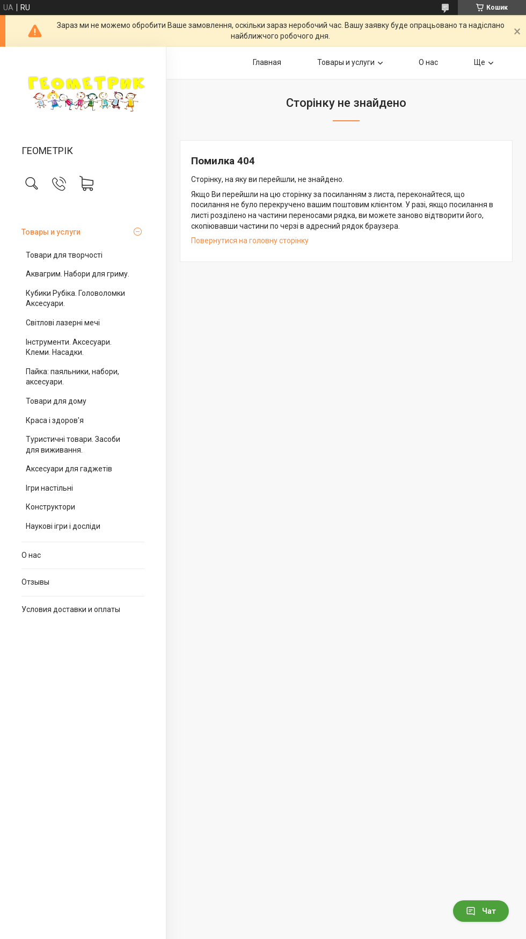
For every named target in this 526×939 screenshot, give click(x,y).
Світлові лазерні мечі (63, 322)
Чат (481, 911)
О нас (31, 555)
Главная (267, 62)
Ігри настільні (49, 488)
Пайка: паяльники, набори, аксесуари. (72, 377)
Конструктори (50, 507)
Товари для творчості (64, 255)
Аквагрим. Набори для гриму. (77, 274)
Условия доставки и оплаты (70, 609)
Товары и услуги (51, 232)
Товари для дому (56, 401)
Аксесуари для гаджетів (69, 468)
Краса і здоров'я (55, 420)
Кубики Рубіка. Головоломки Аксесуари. (75, 298)
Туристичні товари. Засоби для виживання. (73, 444)
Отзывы (35, 582)
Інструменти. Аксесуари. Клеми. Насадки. (69, 347)
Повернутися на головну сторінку (250, 240)
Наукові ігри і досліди (63, 526)
